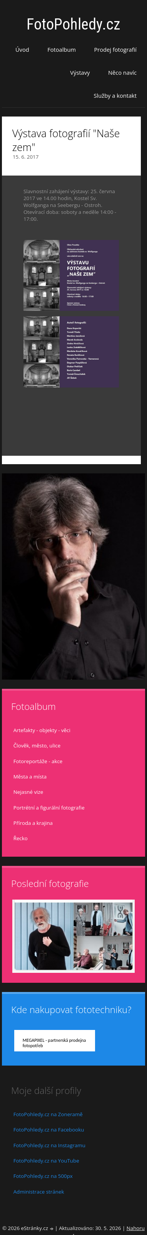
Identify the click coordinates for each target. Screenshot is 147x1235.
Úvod (22, 49)
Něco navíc (122, 72)
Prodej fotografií (115, 49)
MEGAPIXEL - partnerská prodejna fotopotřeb (54, 1043)
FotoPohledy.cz (73, 24)
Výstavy (80, 72)
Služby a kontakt (115, 95)
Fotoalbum (61, 49)
